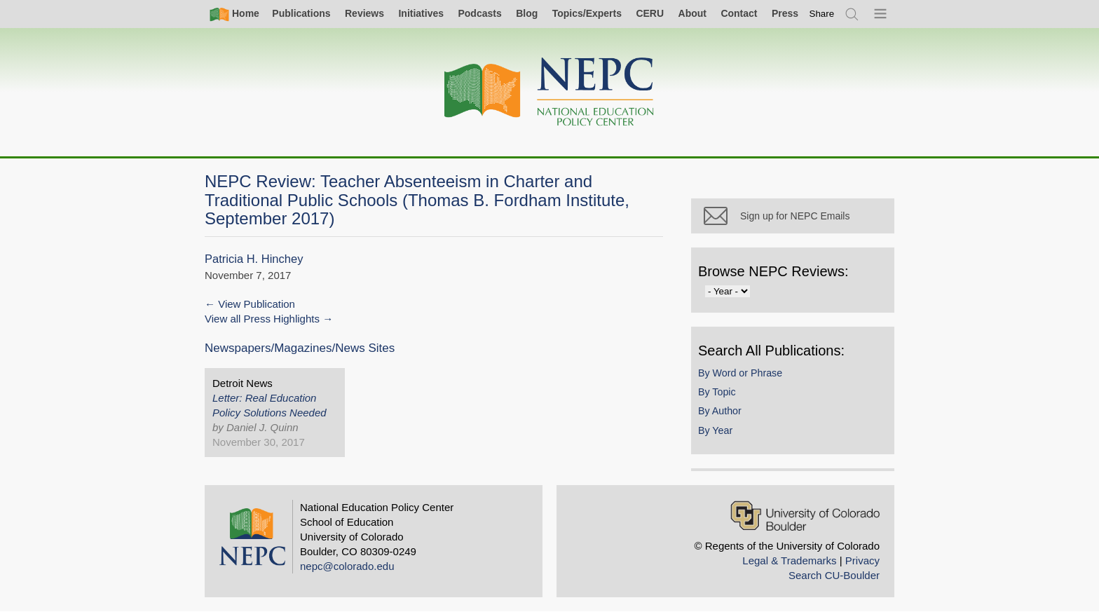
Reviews (364, 13)
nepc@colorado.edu (347, 566)
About (692, 13)
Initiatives (421, 13)
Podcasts (479, 13)
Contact (739, 13)
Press (785, 13)
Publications (301, 13)
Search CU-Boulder (834, 575)
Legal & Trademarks (789, 560)
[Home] (549, 92)
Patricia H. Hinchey (254, 259)
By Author (720, 410)
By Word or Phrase (740, 373)
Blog (527, 13)
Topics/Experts (587, 13)
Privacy (862, 560)
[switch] (822, 13)
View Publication (256, 304)
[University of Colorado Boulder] (805, 515)
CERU (650, 13)
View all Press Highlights (262, 319)
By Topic (717, 391)
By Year (715, 430)
